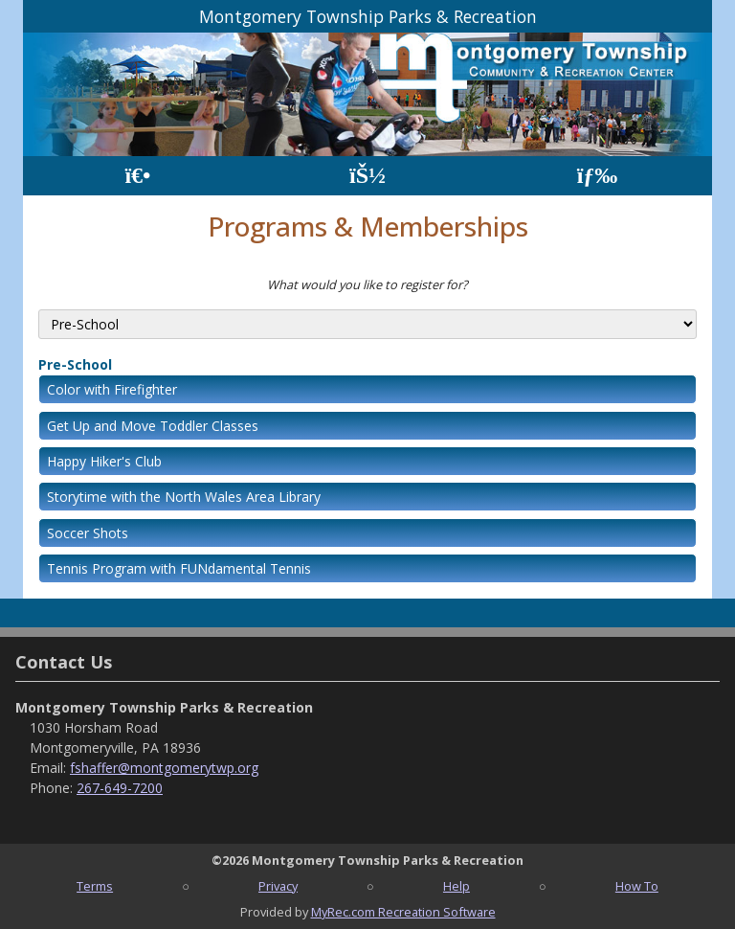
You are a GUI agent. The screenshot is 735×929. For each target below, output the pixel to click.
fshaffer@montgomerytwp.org (164, 768)
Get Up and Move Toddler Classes (152, 426)
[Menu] (597, 175)
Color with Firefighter (112, 389)
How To (636, 886)
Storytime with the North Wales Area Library (184, 496)
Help (456, 886)
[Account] (367, 175)
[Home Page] (137, 175)
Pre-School (75, 364)
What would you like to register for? (367, 284)
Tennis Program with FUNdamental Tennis (179, 568)
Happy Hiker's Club (104, 461)
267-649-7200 (120, 788)
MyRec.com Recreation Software (403, 911)
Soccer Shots (87, 533)
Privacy (278, 886)
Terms (95, 886)
